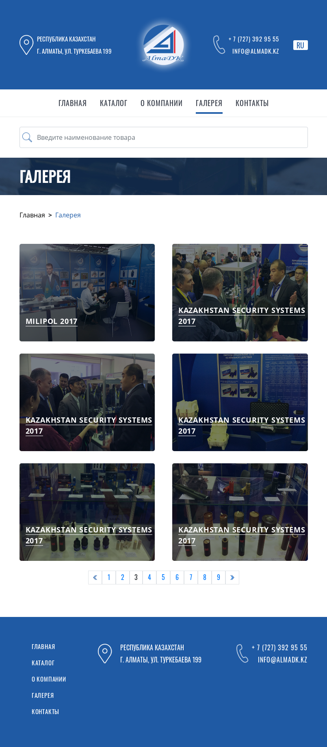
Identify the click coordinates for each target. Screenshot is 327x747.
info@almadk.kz (255, 50)
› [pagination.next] (232, 577)
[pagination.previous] (95, 577)
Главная (32, 215)
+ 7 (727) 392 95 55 (254, 38)
